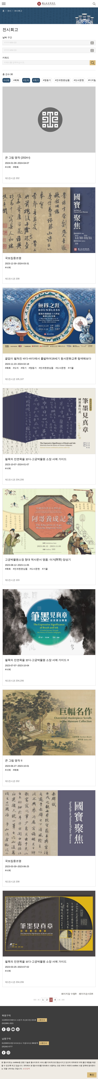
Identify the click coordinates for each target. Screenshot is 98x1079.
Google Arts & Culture (18, 1029)
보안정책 (26, 1069)
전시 (9, 11)
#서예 (6, 80)
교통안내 (41, 1020)
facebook (4, 1029)
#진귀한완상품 (62, 80)
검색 (93, 62)
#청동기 (47, 80)
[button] (88, 4)
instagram (8, 1029)
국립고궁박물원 (46, 3)
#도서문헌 (79, 80)
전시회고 (18, 11)
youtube (13, 1029)
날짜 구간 (7, 37)
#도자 (26, 80)
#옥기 (36, 80)
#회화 (16, 80)
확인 (92, 1075)
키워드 (5, 57)
